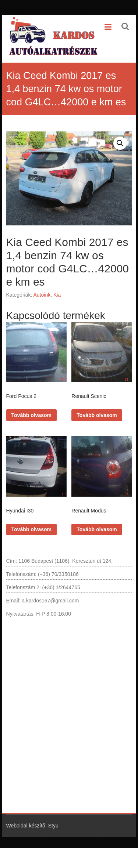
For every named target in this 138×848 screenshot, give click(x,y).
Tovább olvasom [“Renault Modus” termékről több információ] (97, 529)
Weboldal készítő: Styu (32, 826)
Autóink (41, 295)
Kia (57, 295)
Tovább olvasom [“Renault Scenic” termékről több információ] (97, 415)
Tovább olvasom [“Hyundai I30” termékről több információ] (31, 529)
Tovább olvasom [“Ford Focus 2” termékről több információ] (31, 415)
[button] (120, 143)
